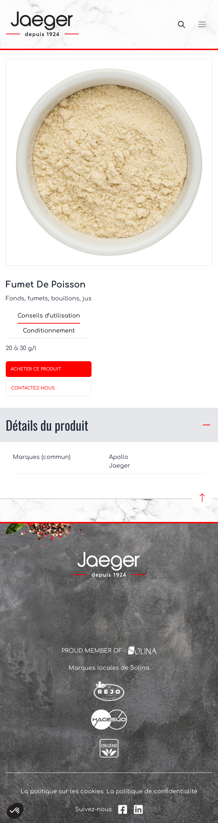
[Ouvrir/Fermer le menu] (202, 24)
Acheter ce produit (36, 369)
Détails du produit (109, 424)
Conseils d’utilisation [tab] (49, 316)
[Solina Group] (142, 650)
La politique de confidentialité (151, 791)
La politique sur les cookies (62, 791)
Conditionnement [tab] (49, 331)
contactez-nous (33, 388)
